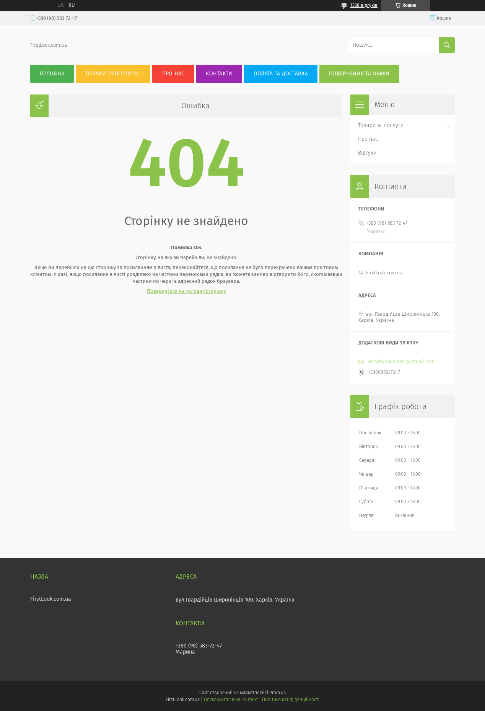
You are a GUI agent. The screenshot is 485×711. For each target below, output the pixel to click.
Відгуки (367, 153)
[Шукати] (447, 45)
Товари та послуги (112, 73)
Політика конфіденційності (290, 699)
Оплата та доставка (281, 73)
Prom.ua (277, 692)
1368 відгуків (364, 5)
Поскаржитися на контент (231, 699)
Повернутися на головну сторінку (186, 291)
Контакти (219, 73)
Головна (52, 73)
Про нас (173, 73)
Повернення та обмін (359, 73)
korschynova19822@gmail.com (401, 361)
